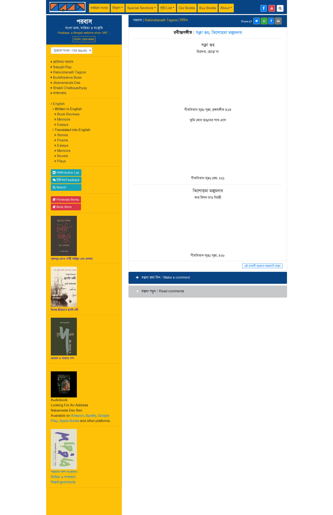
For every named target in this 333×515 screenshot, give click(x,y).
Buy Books (207, 8)
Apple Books (69, 421)
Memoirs (63, 119)
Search (59, 187)
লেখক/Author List (66, 172)
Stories (62, 135)
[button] (208, 278)
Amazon (77, 415)
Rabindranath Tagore (69, 72)
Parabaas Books (66, 199)
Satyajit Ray (62, 67)
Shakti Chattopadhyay (70, 88)
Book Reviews (68, 114)
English (59, 103)
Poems (62, 140)
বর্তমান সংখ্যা (99, 8)
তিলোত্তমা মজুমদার (227, 32)
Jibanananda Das (66, 82)
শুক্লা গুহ (202, 32)
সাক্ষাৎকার (59, 93)
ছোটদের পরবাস (63, 62)
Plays (61, 161)
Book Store (62, 207)
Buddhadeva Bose (67, 77)
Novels (62, 156)
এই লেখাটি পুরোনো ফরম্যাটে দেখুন (262, 266)
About (224, 8)
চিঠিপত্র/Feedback (66, 180)
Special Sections (140, 8)
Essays (62, 124)
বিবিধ (184, 20)
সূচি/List (166, 8)
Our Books (187, 8)
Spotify (91, 415)
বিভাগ (116, 8)
